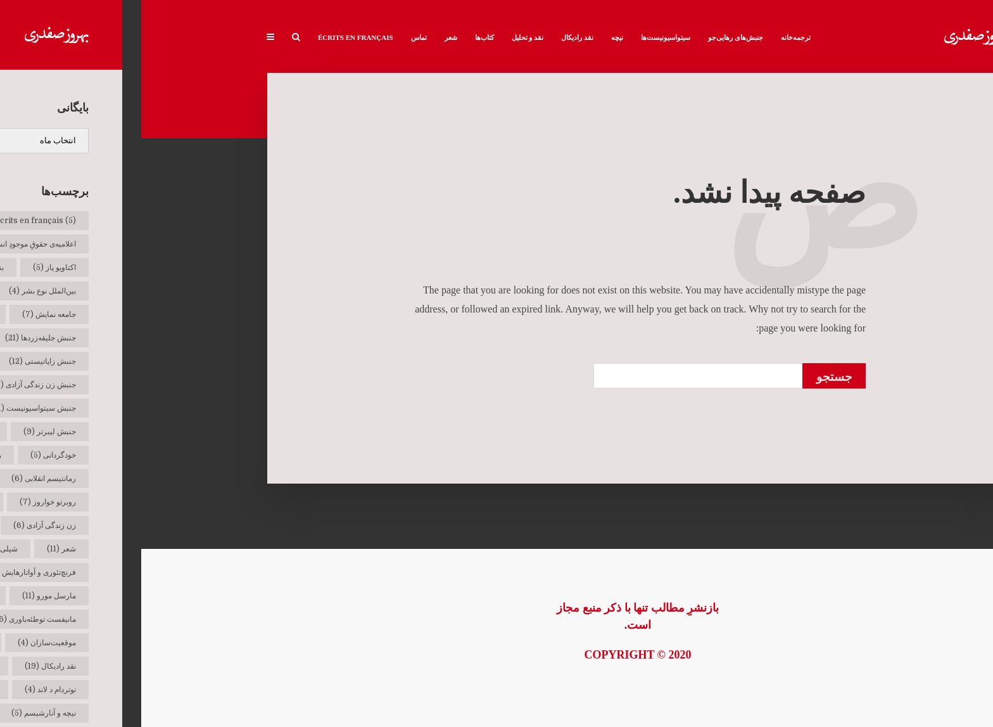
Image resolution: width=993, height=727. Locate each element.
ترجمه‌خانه (654, 37)
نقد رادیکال (436, 37)
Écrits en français (214, 37)
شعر (309, 37)
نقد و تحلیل (386, 37)
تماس (278, 37)
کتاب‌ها (343, 37)
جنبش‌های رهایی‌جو (594, 37)
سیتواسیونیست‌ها (524, 37)
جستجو (693, 376)
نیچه (476, 37)
